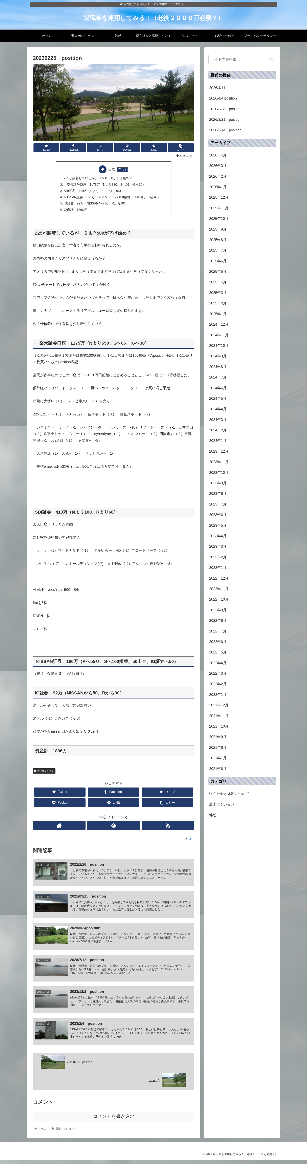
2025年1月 (218, 314)
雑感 (212, 815)
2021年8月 (218, 748)
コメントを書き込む (113, 1120)
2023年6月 (218, 515)
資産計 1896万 (75, 211)
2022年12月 (219, 578)
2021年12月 (219, 705)
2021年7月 (218, 758)
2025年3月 (218, 293)
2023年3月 (218, 546)
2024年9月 (218, 356)
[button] (272, 59)
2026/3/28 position (225, 109)
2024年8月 (218, 367)
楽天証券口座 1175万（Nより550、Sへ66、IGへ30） (104, 185)
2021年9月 (218, 737)
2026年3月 (218, 166)
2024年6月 (218, 388)
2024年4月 (218, 409)
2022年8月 (218, 621)
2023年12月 (219, 451)
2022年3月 (218, 673)
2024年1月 (218, 441)
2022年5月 (218, 652)
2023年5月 (218, 525)
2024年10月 (219, 346)
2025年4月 (218, 282)
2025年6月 (218, 261)
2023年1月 (218, 568)
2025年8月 (218, 240)
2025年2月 (218, 303)
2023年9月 (218, 483)
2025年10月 (219, 219)
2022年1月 (218, 695)
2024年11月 (219, 335)
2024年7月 (218, 377)
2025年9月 (218, 229)
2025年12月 (219, 197)
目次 (111, 169)
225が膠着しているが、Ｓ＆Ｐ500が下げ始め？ (97, 178)
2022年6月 (218, 642)
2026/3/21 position (225, 119)
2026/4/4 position (223, 98)
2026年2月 (218, 176)
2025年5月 (218, 272)
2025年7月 (218, 250)
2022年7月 (218, 631)
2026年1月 (218, 187)
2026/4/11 (217, 88)
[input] (242, 59)
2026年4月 (218, 155)
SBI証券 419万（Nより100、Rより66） (93, 191)
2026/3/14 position (225, 130)
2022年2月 (218, 684)
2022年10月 (219, 599)
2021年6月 (218, 769)
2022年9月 (218, 610)
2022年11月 (219, 589)
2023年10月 (219, 473)
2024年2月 (218, 430)
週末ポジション (44, 772)
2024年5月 (218, 398)
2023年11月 (219, 462)
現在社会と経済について (229, 794)
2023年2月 (218, 557)
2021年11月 (219, 716)
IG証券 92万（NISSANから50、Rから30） (95, 204)
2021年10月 (219, 726)
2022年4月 (218, 663)
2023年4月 (218, 536)
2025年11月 (219, 208)
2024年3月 (218, 420)
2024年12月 (219, 324)
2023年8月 (218, 494)
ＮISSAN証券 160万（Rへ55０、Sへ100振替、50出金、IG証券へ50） (115, 198)
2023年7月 (218, 504)
